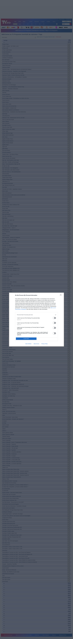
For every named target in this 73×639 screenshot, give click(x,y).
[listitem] (36, 315)
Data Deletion (28, 343)
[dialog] (36, 319)
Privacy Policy (44, 343)
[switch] (54, 318)
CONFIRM (26, 338)
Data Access (36, 343)
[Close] (61, 295)
